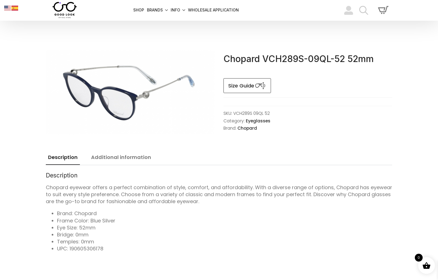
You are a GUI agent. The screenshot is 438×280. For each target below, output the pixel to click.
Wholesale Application (213, 10)
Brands (155, 10)
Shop (138, 10)
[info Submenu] (182, 10)
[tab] (63, 157)
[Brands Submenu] (165, 10)
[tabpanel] (219, 212)
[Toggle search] (363, 10)
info (175, 10)
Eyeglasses (258, 121)
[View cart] (383, 10)
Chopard (247, 128)
